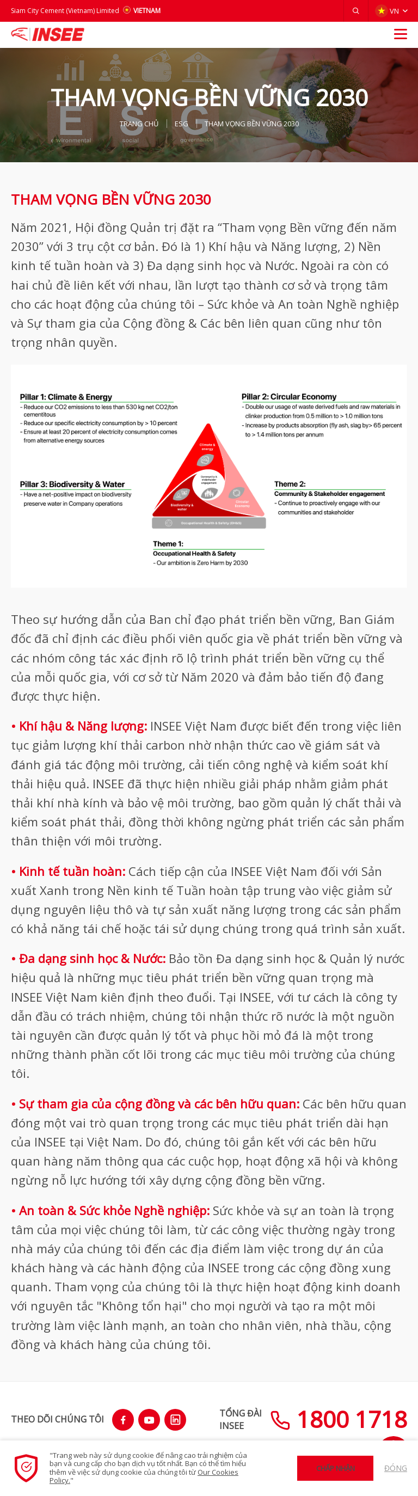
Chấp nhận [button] (335, 1468)
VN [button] (387, 10)
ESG (181, 123)
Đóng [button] (395, 1468)
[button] (355, 11)
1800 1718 (338, 1418)
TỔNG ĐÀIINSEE (240, 1419)
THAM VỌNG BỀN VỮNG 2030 (252, 123)
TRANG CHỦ (139, 123)
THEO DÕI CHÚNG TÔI (57, 1419)
